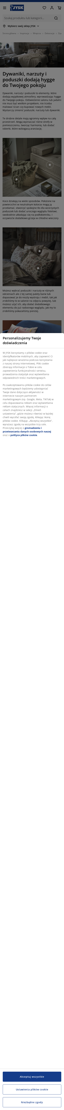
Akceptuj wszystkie (32, 1076)
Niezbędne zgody (32, 1102)
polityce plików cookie (23, 435)
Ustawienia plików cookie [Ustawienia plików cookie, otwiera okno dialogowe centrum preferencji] (32, 1089)
